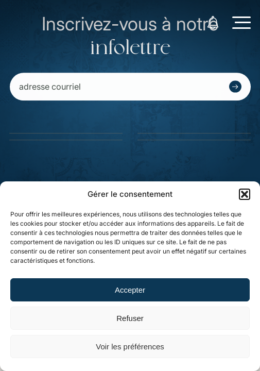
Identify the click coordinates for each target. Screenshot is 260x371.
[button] (244, 194)
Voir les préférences (130, 346)
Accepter (130, 289)
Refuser (130, 318)
